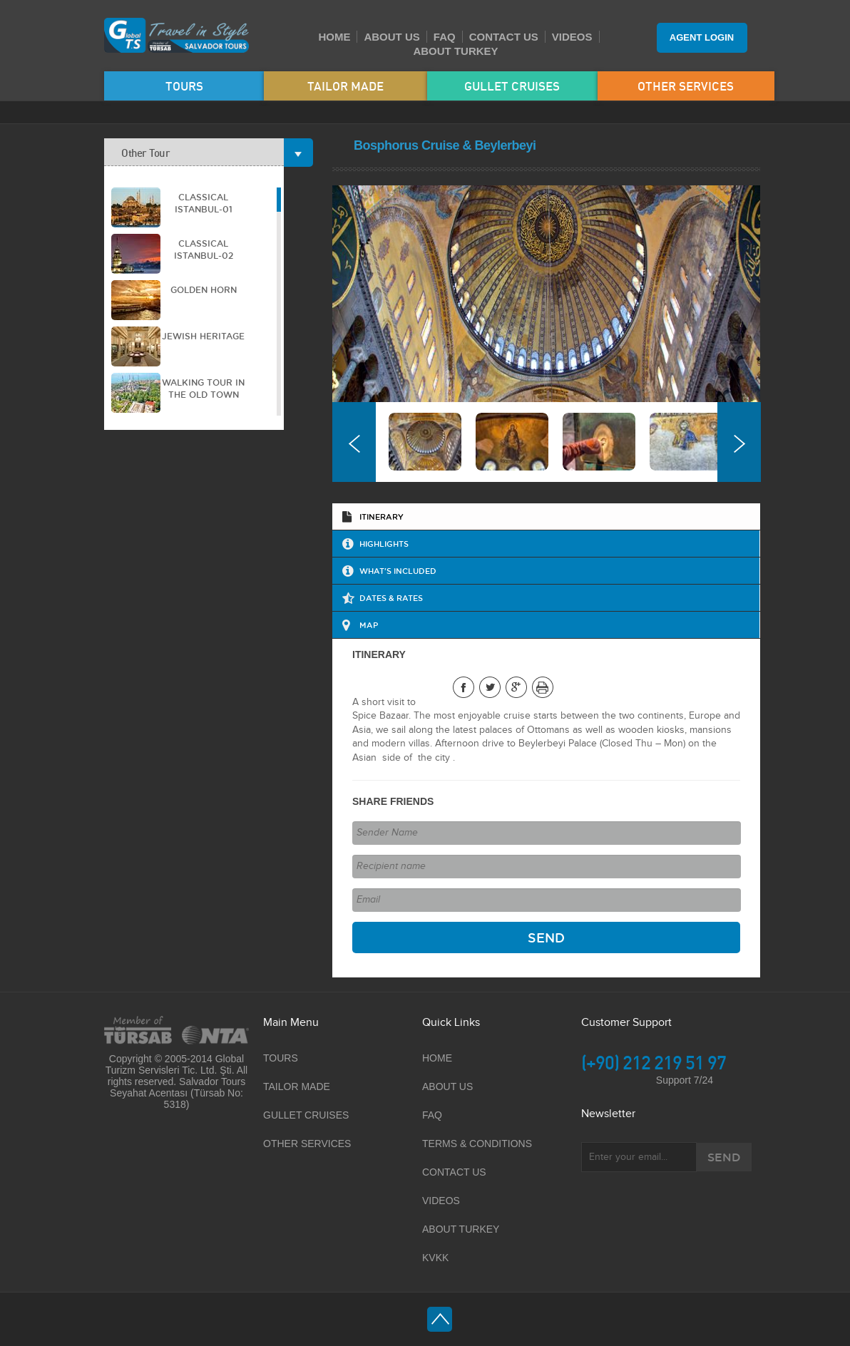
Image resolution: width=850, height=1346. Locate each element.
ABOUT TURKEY (455, 51)
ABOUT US (391, 37)
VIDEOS (572, 37)
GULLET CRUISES (512, 85)
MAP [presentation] (368, 625)
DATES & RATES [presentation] (391, 597)
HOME (334, 37)
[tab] (546, 516)
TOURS (184, 85)
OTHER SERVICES (686, 85)
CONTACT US (503, 37)
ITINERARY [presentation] (381, 516)
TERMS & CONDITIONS (477, 1143)
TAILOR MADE (345, 85)
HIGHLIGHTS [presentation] (384, 543)
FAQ (445, 37)
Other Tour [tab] (202, 152)
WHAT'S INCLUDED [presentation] (397, 570)
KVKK (435, 1257)
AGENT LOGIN (702, 37)
